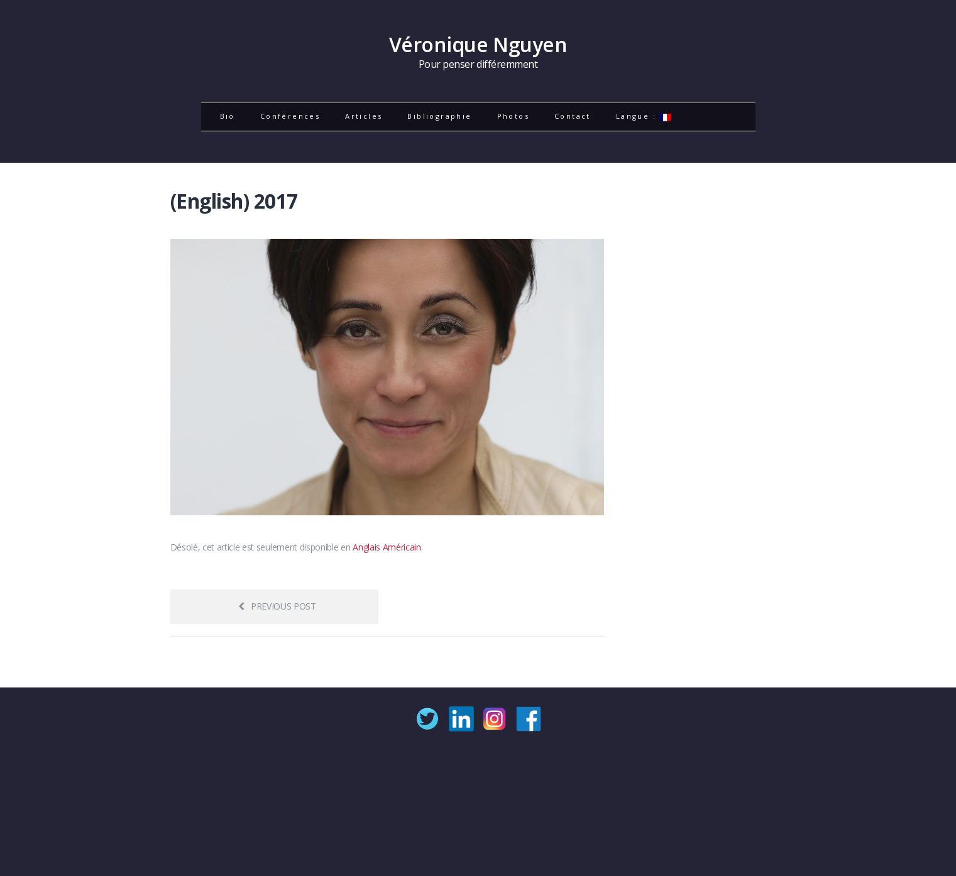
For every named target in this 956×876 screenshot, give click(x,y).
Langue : (643, 116)
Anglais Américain (387, 547)
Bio (227, 116)
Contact (572, 116)
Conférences (290, 116)
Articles (363, 116)
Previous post (277, 606)
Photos (513, 116)
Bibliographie (439, 116)
